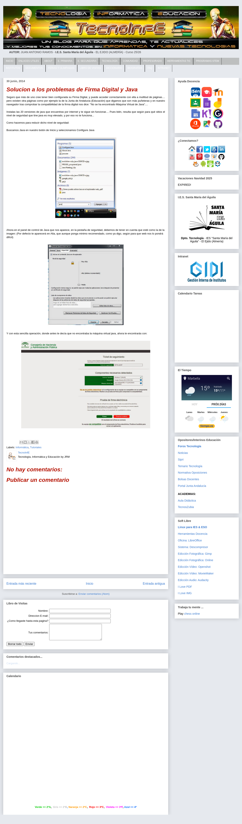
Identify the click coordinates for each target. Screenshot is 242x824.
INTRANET (164, 68)
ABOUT (48, 61)
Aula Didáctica (187, 500)
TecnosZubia (186, 507)
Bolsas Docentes (188, 479)
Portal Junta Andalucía (192, 485)
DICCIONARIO (114, 68)
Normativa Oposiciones (192, 472)
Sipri (181, 459)
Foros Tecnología (189, 446)
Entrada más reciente (21, 583)
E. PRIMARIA (65, 61)
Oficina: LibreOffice (190, 540)
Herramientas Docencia (192, 533)
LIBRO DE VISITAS (90, 68)
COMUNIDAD (130, 61)
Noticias (183, 452)
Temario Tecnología (190, 466)
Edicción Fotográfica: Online (195, 560)
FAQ (149, 68)
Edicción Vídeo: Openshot (194, 566)
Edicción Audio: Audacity (193, 580)
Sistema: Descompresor (193, 547)
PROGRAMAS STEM (207, 61)
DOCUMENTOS (34, 68)
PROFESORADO (152, 61)
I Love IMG (185, 593)
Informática (22, 447)
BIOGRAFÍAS (134, 68)
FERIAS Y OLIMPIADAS (61, 68)
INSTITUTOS (13, 68)
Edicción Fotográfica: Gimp (195, 553)
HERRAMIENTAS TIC (179, 61)
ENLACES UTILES (29, 61)
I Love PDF (185, 586)
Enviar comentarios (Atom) (94, 593)
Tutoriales (36, 447)
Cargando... (13, 666)
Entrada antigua (154, 583)
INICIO (9, 61)
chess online (192, 613)
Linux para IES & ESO (192, 527)
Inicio (89, 583)
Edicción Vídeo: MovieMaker (196, 573)
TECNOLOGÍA (110, 61)
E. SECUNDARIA (87, 61)
